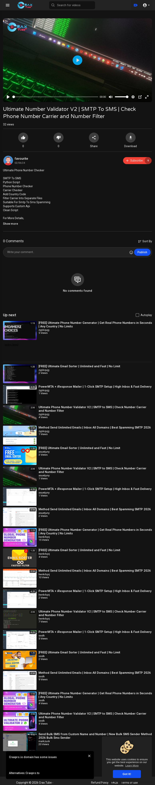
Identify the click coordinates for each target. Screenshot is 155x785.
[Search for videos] (72, 5)
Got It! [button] (127, 774)
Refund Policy (99, 782)
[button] (146, 5)
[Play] (8, 97)
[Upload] (136, 5)
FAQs (114, 782)
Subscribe (138, 160)
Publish (142, 252)
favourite (21, 159)
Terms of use (129, 782)
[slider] (55, 97)
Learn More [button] (131, 765)
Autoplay (146, 315)
